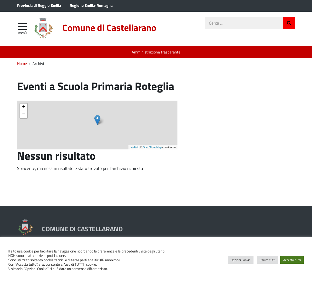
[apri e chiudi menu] (22, 26)
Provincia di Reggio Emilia (39, 5)
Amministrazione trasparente (156, 52)
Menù (22, 32)
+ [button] (23, 107)
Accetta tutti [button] (292, 260)
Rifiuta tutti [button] (267, 260)
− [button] (23, 114)
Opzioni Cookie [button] (241, 260)
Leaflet (134, 147)
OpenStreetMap (152, 147)
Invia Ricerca (289, 23)
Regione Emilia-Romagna (91, 5)
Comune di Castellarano (109, 27)
